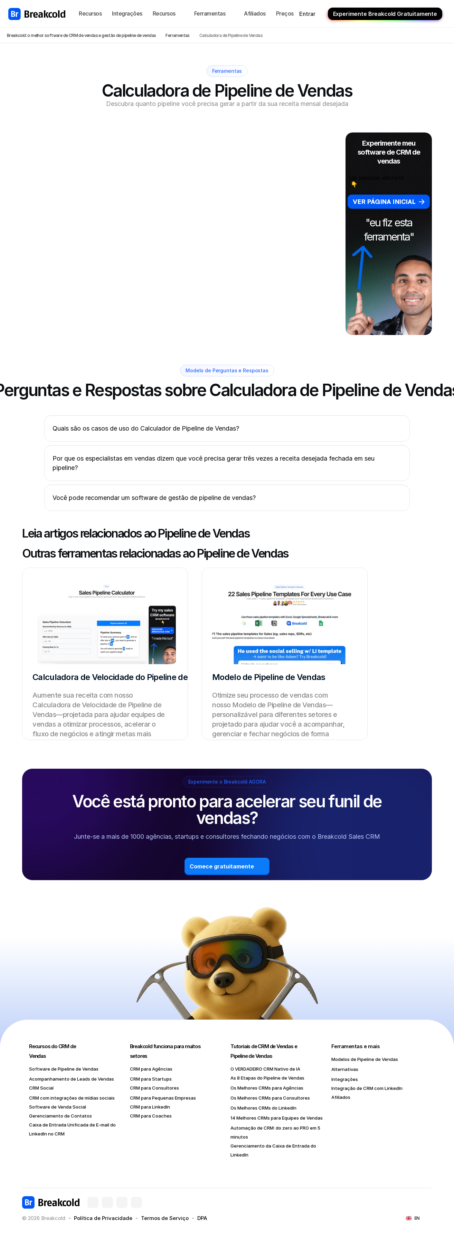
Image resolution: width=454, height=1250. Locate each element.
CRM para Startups (151, 1079)
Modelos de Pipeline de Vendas (364, 1059)
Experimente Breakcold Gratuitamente (385, 13)
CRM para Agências (151, 1069)
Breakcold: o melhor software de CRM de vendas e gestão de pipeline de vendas (81, 35)
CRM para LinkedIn (150, 1107)
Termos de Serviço (165, 1218)
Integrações (344, 1079)
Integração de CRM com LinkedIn (367, 1088)
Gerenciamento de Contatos (60, 1116)
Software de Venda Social (57, 1107)
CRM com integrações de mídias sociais (72, 1098)
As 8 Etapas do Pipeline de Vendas (267, 1078)
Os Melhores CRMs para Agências (266, 1088)
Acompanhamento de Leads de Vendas (71, 1079)
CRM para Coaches (151, 1116)
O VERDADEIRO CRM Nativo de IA (265, 1069)
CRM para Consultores (154, 1088)
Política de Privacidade (103, 1218)
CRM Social (41, 1088)
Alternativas (344, 1069)
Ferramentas (177, 35)
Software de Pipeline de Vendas (63, 1069)
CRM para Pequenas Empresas (163, 1098)
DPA (202, 1218)
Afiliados (340, 1097)
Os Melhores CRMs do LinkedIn (263, 1108)
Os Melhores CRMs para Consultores (270, 1098)
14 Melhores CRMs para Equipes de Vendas (276, 1118)
